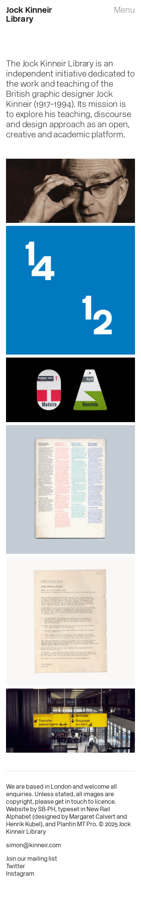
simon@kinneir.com (33, 846)
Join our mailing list (31, 859)
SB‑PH (46, 810)
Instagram (20, 874)
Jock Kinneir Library (29, 15)
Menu (124, 10)
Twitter (15, 867)
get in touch (71, 802)
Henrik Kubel (23, 825)
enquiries (19, 795)
